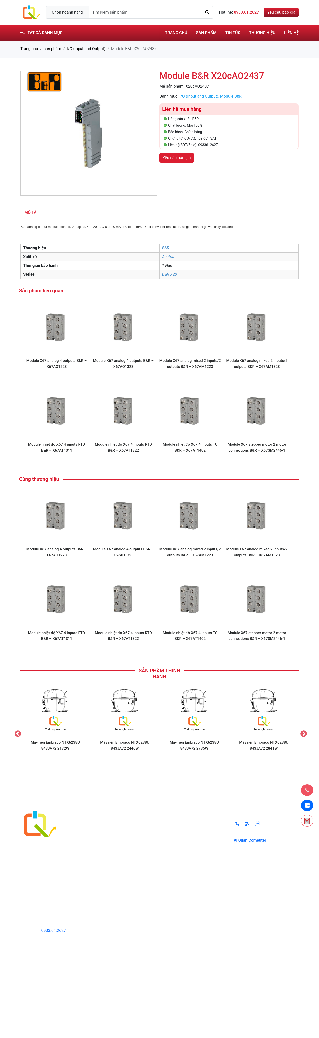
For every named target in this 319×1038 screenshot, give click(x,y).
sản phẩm (52, 48)
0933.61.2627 (53, 930)
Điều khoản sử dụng (182, 845)
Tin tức (232, 32)
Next (302, 732)
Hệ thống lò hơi (107, 874)
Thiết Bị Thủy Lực (109, 825)
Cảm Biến (102, 855)
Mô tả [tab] (30, 212)
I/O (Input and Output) (86, 48)
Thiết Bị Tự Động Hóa (113, 835)
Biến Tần (101, 845)
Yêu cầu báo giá (281, 12)
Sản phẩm (206, 32)
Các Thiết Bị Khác (109, 894)
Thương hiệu (262, 32)
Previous (16, 732)
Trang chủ (176, 32)
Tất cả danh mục (41, 32)
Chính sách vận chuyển (185, 855)
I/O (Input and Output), (199, 96)
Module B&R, (231, 96)
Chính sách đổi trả (181, 825)
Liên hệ (291, 32)
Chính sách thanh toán (185, 835)
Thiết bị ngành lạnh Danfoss (118, 884)
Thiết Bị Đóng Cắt (109, 865)
